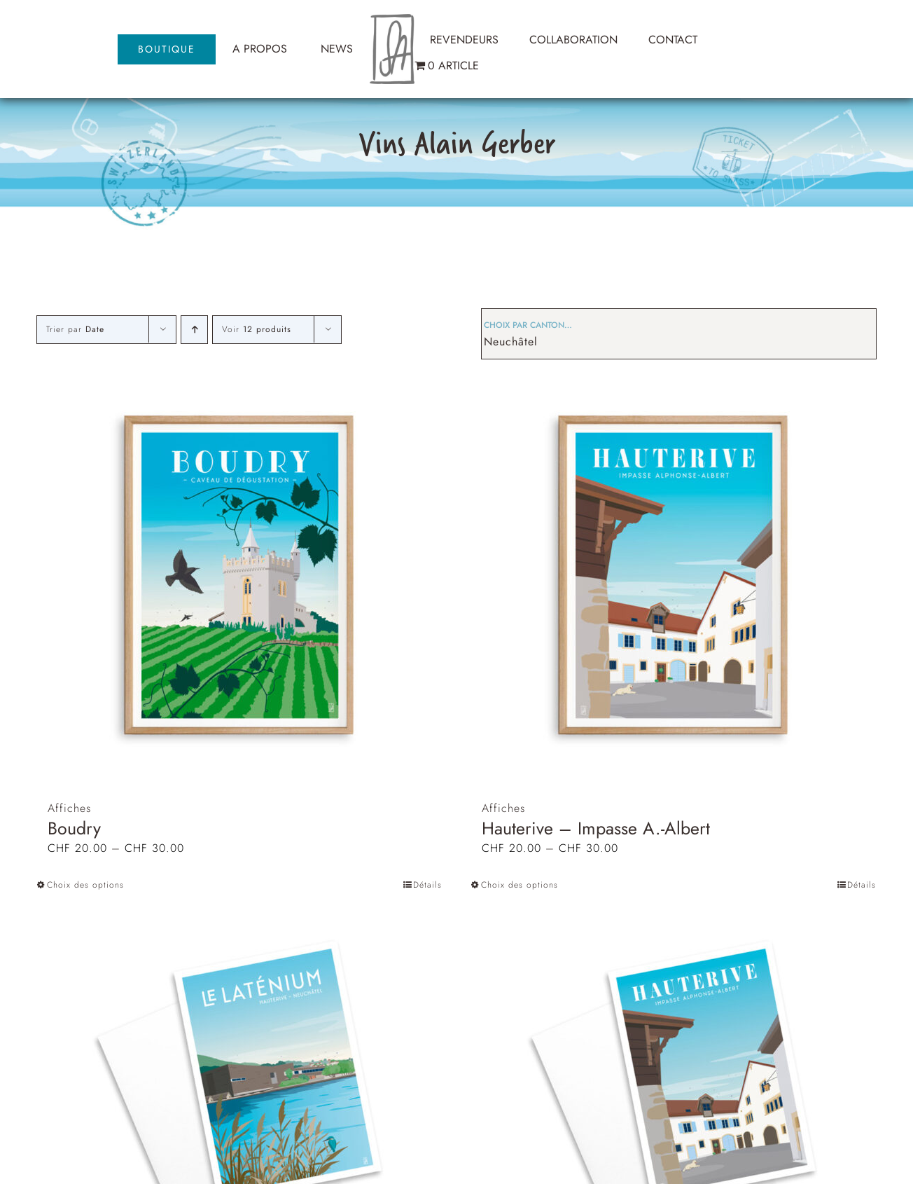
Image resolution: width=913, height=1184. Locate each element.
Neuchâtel (511, 341)
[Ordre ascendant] (194, 329)
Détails (427, 885)
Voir (256, 329)
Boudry (74, 828)
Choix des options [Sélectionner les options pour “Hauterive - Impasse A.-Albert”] (519, 885)
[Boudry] (239, 574)
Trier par (75, 329)
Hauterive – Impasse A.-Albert (596, 828)
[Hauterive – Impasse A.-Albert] (673, 574)
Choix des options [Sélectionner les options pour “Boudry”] (85, 885)
